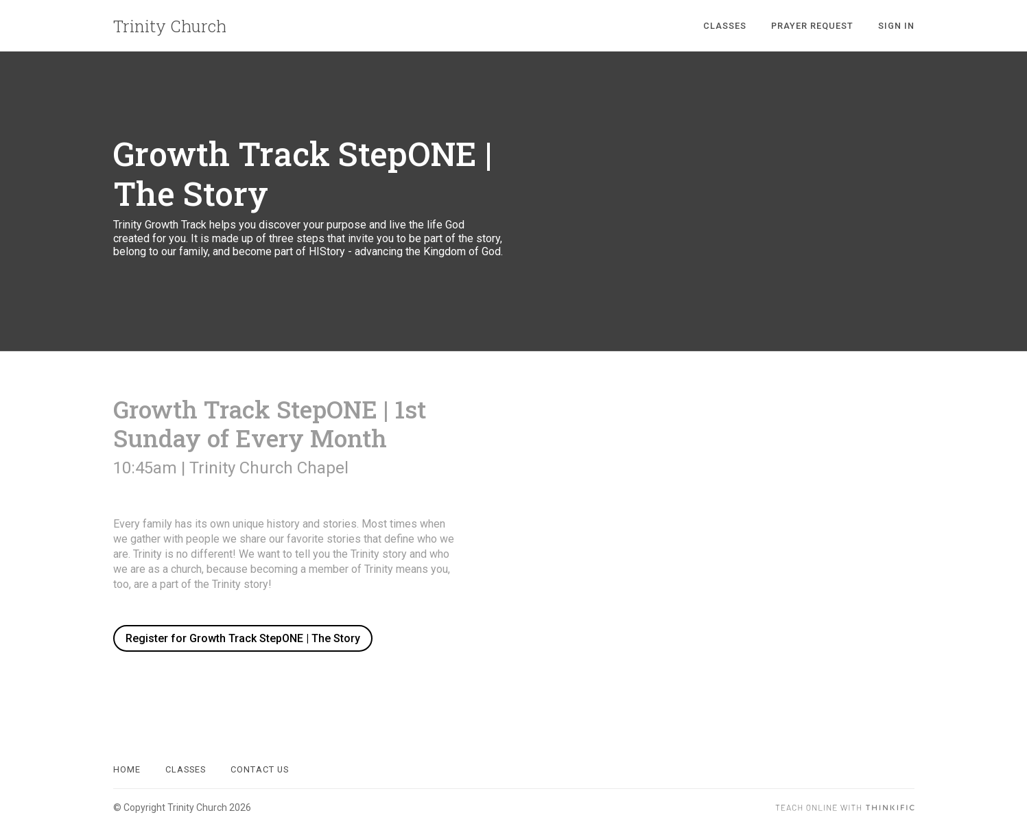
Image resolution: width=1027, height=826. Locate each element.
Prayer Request (812, 26)
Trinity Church (169, 26)
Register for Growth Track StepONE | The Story (243, 638)
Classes (724, 26)
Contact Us (260, 769)
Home (127, 769)
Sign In (896, 26)
